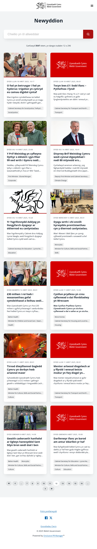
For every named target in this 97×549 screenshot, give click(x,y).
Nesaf (45, 488)
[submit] (88, 34)
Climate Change (61, 180)
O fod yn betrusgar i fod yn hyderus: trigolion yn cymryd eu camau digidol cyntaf (25, 89)
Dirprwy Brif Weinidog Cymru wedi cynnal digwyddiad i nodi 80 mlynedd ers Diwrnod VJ (72, 158)
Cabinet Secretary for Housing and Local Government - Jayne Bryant (72, 321)
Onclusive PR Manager (53, 535)
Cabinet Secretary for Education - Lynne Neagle (25, 249)
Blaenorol (15, 483)
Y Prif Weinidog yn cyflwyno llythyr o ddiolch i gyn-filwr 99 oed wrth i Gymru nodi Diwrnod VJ (24, 158)
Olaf (51, 488)
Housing (58, 325)
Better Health (13, 317)
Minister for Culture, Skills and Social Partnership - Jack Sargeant (72, 249)
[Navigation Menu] (92, 5)
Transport (58, 112)
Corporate (12, 180)
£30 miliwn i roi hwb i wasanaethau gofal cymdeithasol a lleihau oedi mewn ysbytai (24, 299)
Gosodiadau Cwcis (48, 526)
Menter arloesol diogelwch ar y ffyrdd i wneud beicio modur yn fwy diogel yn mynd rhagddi (72, 371)
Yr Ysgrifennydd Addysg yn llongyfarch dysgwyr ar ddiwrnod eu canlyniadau (23, 225)
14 (69, 483)
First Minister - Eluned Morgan (19, 176)
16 (81, 483)
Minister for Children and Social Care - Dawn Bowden (25, 321)
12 (56, 483)
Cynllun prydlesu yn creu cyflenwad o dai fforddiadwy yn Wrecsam (71, 297)
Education (12, 253)
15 (75, 483)
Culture (11, 397)
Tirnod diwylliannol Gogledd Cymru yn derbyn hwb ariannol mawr (24, 369)
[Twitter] (51, 517)
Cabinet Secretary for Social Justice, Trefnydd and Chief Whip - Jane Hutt (25, 108)
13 (63, 483)
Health (10, 325)
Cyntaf (9, 483)
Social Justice (13, 112)
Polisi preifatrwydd (48, 511)
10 (44, 483)
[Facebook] (46, 517)
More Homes (60, 317)
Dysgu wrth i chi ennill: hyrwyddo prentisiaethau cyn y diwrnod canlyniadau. (71, 225)
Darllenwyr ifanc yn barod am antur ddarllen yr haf (70, 440)
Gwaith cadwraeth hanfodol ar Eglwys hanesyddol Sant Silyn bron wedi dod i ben (24, 442)
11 (50, 483)
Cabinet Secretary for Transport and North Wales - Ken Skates (72, 108)
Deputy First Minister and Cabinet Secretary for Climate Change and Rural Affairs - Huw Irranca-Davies (72, 176)
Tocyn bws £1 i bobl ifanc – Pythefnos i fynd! (70, 87)
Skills (56, 253)
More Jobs (58, 244)
